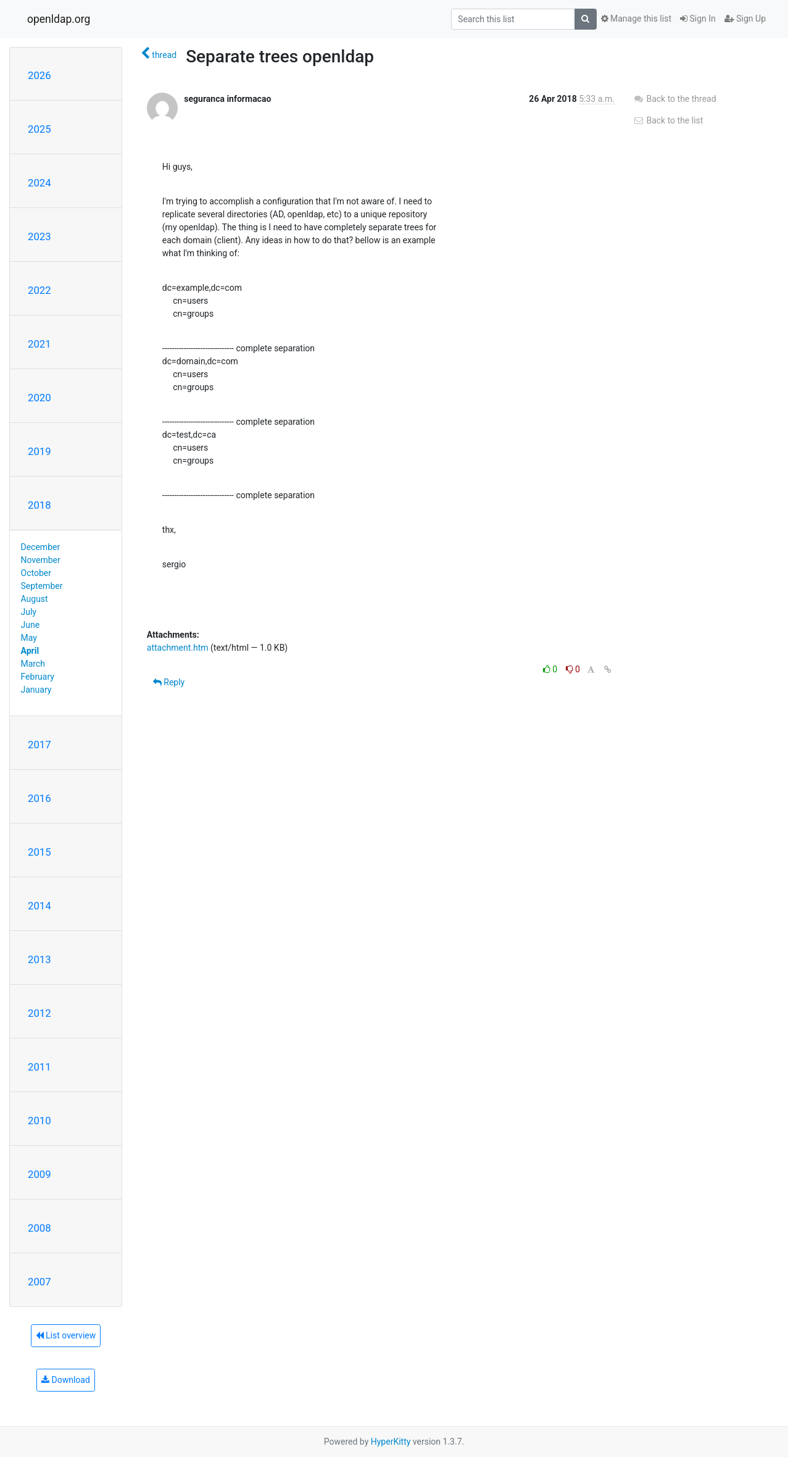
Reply (169, 682)
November (40, 560)
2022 (39, 290)
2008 (39, 1228)
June (30, 625)
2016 (39, 798)
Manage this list (636, 18)
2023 (39, 236)
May (29, 638)
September (42, 586)
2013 (39, 959)
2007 (39, 1281)
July (28, 612)
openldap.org (58, 19)
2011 (39, 1067)
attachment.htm (178, 648)
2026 (39, 75)
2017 (39, 744)
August (34, 599)
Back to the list (668, 120)
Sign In (698, 18)
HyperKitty (391, 1442)
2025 (39, 129)
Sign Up (745, 18)
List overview (66, 1335)
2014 (39, 906)
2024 (39, 183)
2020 (39, 397)
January (36, 690)
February (37, 677)
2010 (39, 1120)
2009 (39, 1174)
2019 (39, 451)
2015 (39, 852)
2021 (39, 344)
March (33, 664)
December (40, 547)
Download (65, 1380)
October (36, 573)
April (30, 651)
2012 (39, 1013)
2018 (39, 505)
